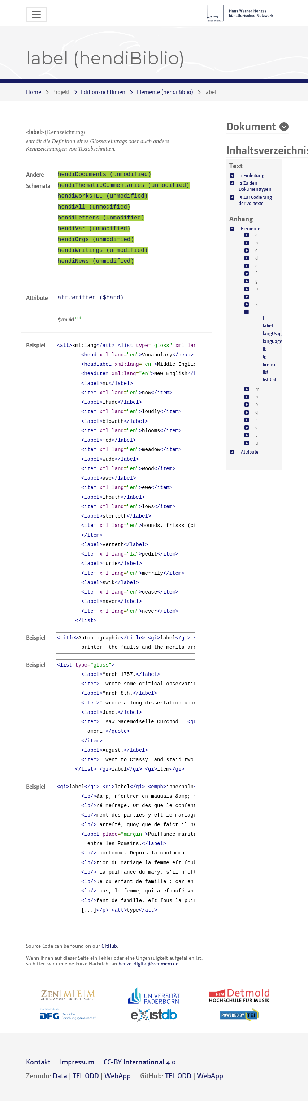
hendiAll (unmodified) (94, 207)
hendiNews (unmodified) (96, 261)
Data (60, 1075)
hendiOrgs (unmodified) (96, 239)
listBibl (269, 379)
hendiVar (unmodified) (94, 229)
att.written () (90, 298)
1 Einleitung (252, 175)
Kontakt (38, 1061)
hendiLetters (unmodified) (101, 218)
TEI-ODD (86, 1075)
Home (33, 91)
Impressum (77, 1061)
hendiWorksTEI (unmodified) (103, 196)
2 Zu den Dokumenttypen (255, 186)
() (165, 91)
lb (264, 349)
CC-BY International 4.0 (140, 1061)
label (268, 326)
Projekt (61, 91)
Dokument (251, 126)
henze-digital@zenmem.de (148, 963)
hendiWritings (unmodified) (103, 250)
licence (270, 364)
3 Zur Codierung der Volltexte (255, 200)
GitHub (109, 946)
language (272, 341)
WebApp (117, 1075)
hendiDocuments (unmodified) (104, 174)
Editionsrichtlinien (103, 91)
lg (264, 356)
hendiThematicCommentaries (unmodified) (124, 185)
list (265, 372)
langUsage (273, 333)
